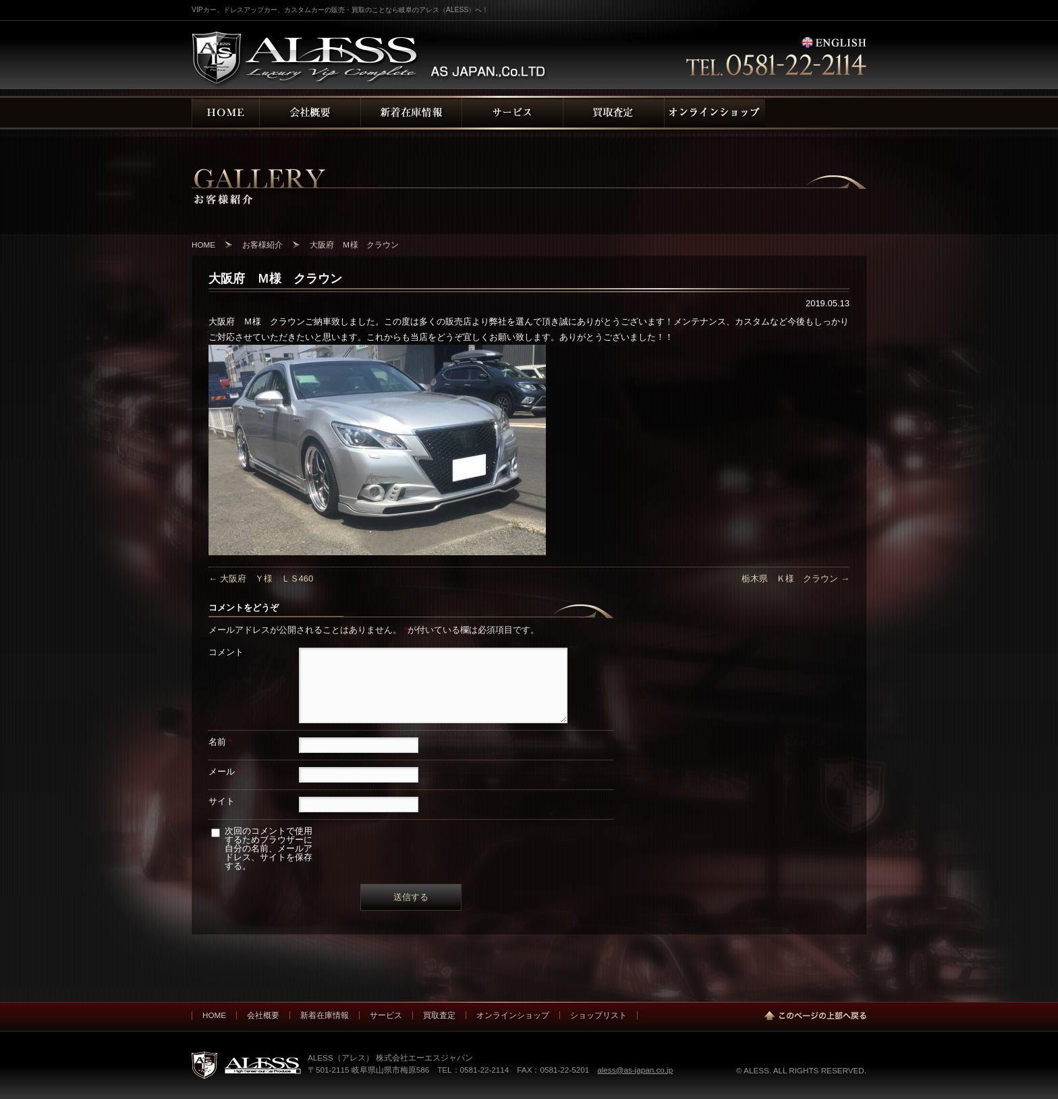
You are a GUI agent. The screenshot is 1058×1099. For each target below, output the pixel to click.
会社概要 (263, 1015)
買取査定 (439, 1015)
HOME (214, 1015)
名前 (220, 741)
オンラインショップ (512, 1015)
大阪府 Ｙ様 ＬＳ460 (260, 578)
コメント (226, 652)
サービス (386, 1015)
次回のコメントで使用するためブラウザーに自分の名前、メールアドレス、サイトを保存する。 (268, 848)
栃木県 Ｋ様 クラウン (796, 578)
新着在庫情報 (324, 1015)
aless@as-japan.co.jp (635, 1069)
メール (224, 771)
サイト (221, 801)
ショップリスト (598, 1015)
